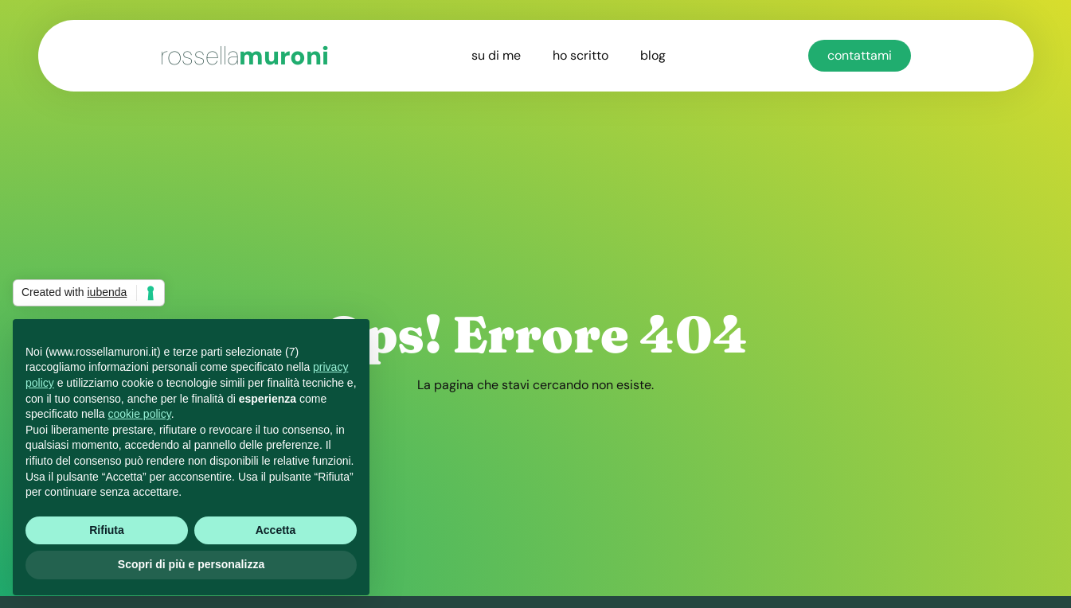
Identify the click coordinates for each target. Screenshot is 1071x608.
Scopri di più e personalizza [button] (191, 564)
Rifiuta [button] (106, 530)
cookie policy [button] (139, 413)
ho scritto (580, 55)
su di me (496, 55)
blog (653, 55)
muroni (244, 55)
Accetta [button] (276, 530)
